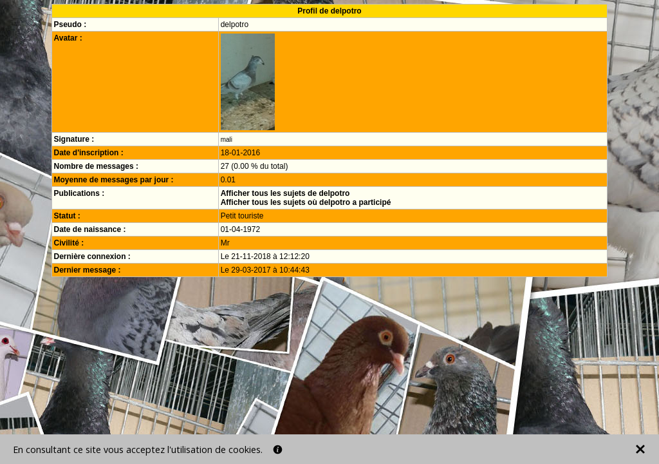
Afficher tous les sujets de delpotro (285, 193)
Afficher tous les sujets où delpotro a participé (306, 202)
